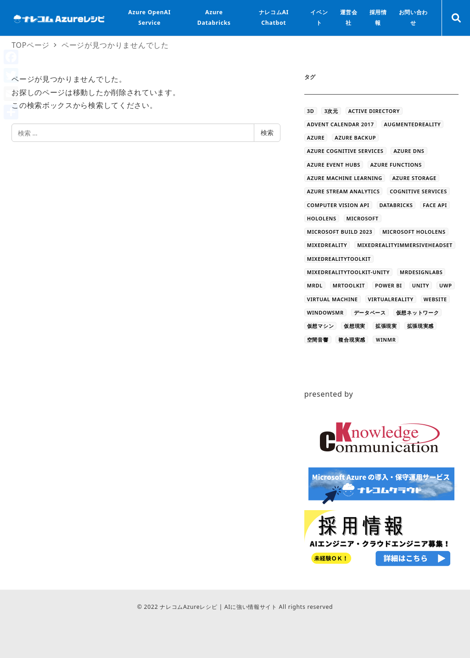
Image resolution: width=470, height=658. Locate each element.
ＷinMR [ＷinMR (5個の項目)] (385, 339)
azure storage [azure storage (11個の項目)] (414, 177)
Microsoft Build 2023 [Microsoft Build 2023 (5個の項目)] (339, 231)
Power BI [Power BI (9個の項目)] (388, 285)
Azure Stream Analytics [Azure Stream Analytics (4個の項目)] (343, 191)
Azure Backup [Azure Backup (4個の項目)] (355, 137)
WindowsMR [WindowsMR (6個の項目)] (325, 312)
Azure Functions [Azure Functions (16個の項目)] (396, 164)
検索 (267, 132)
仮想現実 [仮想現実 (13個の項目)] (354, 325)
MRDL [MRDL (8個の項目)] (315, 285)
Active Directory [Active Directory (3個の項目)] (374, 110)
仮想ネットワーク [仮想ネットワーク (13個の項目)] (417, 312)
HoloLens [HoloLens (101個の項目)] (321, 218)
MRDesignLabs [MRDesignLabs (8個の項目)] (421, 272)
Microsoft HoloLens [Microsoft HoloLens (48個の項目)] (414, 231)
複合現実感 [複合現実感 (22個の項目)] (351, 339)
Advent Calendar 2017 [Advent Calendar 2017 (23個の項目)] (340, 124)
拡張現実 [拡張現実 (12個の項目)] (386, 325)
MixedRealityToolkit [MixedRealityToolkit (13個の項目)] (339, 258)
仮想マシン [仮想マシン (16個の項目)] (320, 325)
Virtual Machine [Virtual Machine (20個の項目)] (332, 299)
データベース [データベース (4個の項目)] (370, 312)
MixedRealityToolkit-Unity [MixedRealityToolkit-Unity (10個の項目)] (348, 272)
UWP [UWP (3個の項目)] (445, 285)
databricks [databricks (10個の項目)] (396, 205)
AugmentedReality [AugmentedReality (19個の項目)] (412, 124)
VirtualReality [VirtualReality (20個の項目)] (391, 299)
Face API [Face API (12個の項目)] (435, 205)
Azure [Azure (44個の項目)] (316, 137)
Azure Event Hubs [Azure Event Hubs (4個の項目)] (333, 164)
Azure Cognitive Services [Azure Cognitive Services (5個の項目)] (345, 150)
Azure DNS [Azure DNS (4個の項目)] (408, 150)
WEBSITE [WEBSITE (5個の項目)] (435, 299)
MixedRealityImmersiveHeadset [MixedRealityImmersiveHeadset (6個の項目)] (405, 245)
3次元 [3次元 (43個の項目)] (331, 110)
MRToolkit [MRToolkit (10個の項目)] (349, 285)
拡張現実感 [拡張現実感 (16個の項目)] (420, 325)
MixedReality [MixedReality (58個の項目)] (327, 245)
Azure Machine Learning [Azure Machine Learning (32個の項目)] (344, 177)
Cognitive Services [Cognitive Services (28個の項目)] (418, 191)
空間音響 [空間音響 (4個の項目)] (318, 339)
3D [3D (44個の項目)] (310, 110)
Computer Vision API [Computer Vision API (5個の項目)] (338, 205)
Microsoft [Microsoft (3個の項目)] (363, 218)
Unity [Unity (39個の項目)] (420, 285)
